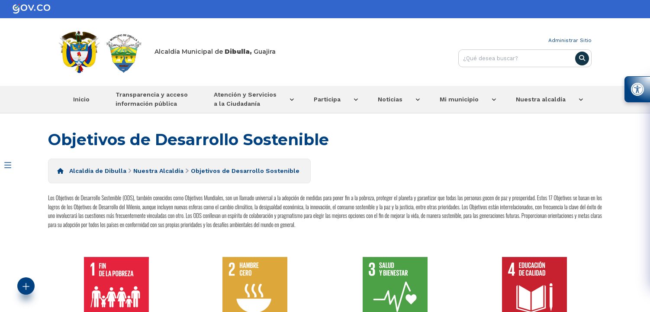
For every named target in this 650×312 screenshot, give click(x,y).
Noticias (390, 99)
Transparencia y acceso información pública (152, 99)
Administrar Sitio (570, 40)
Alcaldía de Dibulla (97, 170)
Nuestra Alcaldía (158, 170)
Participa (327, 99)
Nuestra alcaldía (541, 99)
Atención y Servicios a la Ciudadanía (245, 99)
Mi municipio (459, 99)
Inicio (81, 99)
